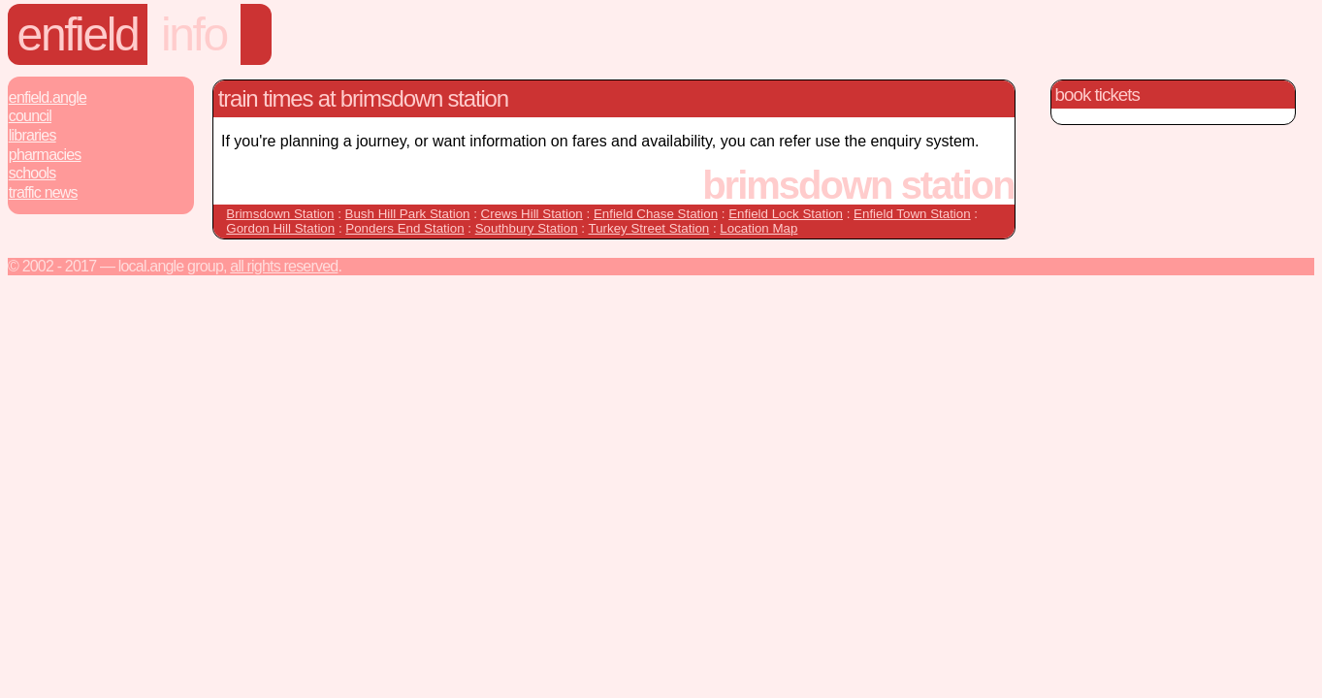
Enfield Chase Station (656, 213)
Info (194, 34)
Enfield (78, 34)
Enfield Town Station (912, 213)
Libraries (32, 135)
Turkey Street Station (649, 228)
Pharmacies (45, 154)
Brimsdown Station (280, 213)
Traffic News (43, 192)
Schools (32, 173)
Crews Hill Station (532, 213)
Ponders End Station (404, 228)
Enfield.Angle (47, 97)
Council (30, 116)
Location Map (758, 228)
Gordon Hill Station (280, 228)
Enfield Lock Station (785, 213)
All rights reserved (284, 266)
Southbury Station (526, 228)
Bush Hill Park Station (407, 213)
